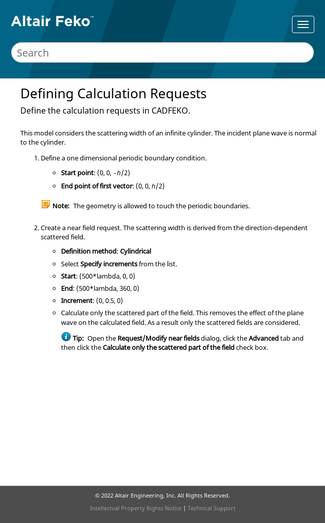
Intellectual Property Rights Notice (136, 508)
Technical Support (211, 508)
